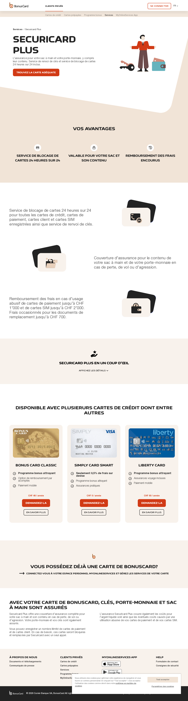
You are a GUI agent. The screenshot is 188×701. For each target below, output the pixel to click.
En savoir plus (36, 512)
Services (17, 30)
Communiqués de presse (21, 666)
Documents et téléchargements (25, 662)
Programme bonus (69, 674)
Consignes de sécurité (167, 666)
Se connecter (159, 6)
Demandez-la (36, 502)
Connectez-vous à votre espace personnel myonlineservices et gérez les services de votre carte (97, 573)
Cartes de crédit (68, 662)
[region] (126, 684)
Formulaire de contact (167, 662)
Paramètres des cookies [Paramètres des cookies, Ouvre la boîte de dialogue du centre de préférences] (163, 686)
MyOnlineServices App (71, 678)
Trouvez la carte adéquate (36, 72)
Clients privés (54, 6)
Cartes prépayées (69, 666)
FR (176, 6)
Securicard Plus (33, 30)
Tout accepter (162, 679)
